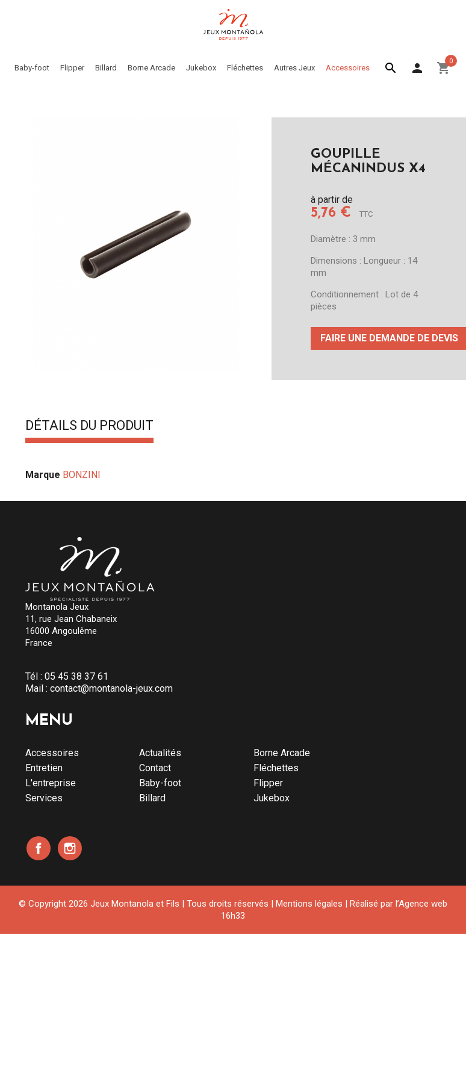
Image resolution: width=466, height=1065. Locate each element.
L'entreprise (50, 783)
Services (44, 798)
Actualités (160, 753)
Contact (155, 768)
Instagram (70, 848)
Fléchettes (276, 768)
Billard (152, 798)
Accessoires (52, 753)
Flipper (268, 783)
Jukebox (271, 798)
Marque (42, 474)
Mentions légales (309, 903)
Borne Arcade (281, 753)
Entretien (44, 768)
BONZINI (82, 474)
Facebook (38, 848)
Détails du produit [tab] (89, 426)
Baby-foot (160, 783)
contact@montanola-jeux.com (111, 688)
